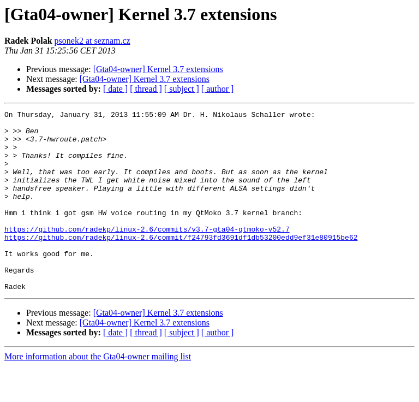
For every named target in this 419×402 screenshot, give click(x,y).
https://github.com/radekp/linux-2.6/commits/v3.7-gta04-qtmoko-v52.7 (147, 253)
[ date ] (115, 88)
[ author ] (217, 88)
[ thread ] (146, 88)
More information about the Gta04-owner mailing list (97, 392)
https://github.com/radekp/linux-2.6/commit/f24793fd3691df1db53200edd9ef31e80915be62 (180, 263)
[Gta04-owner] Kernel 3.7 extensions (158, 69)
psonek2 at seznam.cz (92, 40)
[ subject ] (181, 88)
